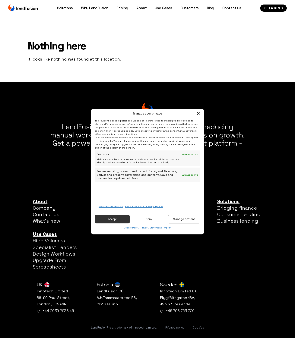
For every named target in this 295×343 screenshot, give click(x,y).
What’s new (46, 226)
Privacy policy (175, 332)
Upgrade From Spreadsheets (49, 268)
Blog (210, 8)
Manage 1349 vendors (111, 206)
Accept (112, 219)
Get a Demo (273, 8)
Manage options (184, 219)
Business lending (237, 226)
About (141, 8)
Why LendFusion (94, 8)
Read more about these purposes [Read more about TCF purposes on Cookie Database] (144, 206)
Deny (148, 219)
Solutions (65, 8)
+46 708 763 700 (177, 316)
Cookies (198, 332)
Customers (189, 8)
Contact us (231, 8)
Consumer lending (238, 219)
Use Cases (163, 8)
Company (44, 213)
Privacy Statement (151, 227)
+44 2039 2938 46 (55, 316)
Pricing (122, 8)
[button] (198, 113)
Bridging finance (237, 213)
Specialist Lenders (55, 252)
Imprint (167, 227)
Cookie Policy (131, 227)
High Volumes (49, 246)
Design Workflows (54, 259)
